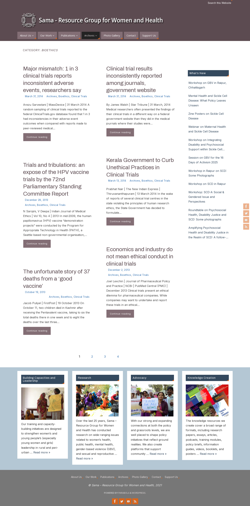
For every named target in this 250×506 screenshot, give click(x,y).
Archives (52, 96)
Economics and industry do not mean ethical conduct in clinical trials (139, 256)
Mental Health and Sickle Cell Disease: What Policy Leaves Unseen (207, 100)
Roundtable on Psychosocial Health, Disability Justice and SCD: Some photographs (207, 214)
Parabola (124, 493)
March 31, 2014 (34, 96)
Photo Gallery (140, 476)
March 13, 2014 (117, 180)
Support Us (171, 476)
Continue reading (37, 137)
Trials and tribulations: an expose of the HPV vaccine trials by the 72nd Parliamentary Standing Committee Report (56, 179)
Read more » (41, 452)
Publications (107, 476)
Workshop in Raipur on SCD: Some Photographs (207, 173)
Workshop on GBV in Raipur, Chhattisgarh (207, 85)
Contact (156, 476)
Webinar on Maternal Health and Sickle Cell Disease (207, 129)
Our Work (91, 476)
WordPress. (139, 493)
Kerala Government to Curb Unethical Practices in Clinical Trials (140, 167)
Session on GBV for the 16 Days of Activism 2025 (205, 160)
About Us (76, 476)
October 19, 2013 (35, 292)
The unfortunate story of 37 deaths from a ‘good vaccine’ (56, 279)
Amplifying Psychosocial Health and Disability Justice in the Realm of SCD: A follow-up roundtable (208, 233)
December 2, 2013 (119, 270)
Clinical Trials (79, 96)
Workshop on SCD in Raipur (207, 184)
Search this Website (219, 2)
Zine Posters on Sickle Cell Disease (206, 116)
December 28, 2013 (36, 200)
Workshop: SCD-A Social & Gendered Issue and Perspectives (206, 196)
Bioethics (64, 96)
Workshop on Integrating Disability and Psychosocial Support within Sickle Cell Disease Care (206, 145)
